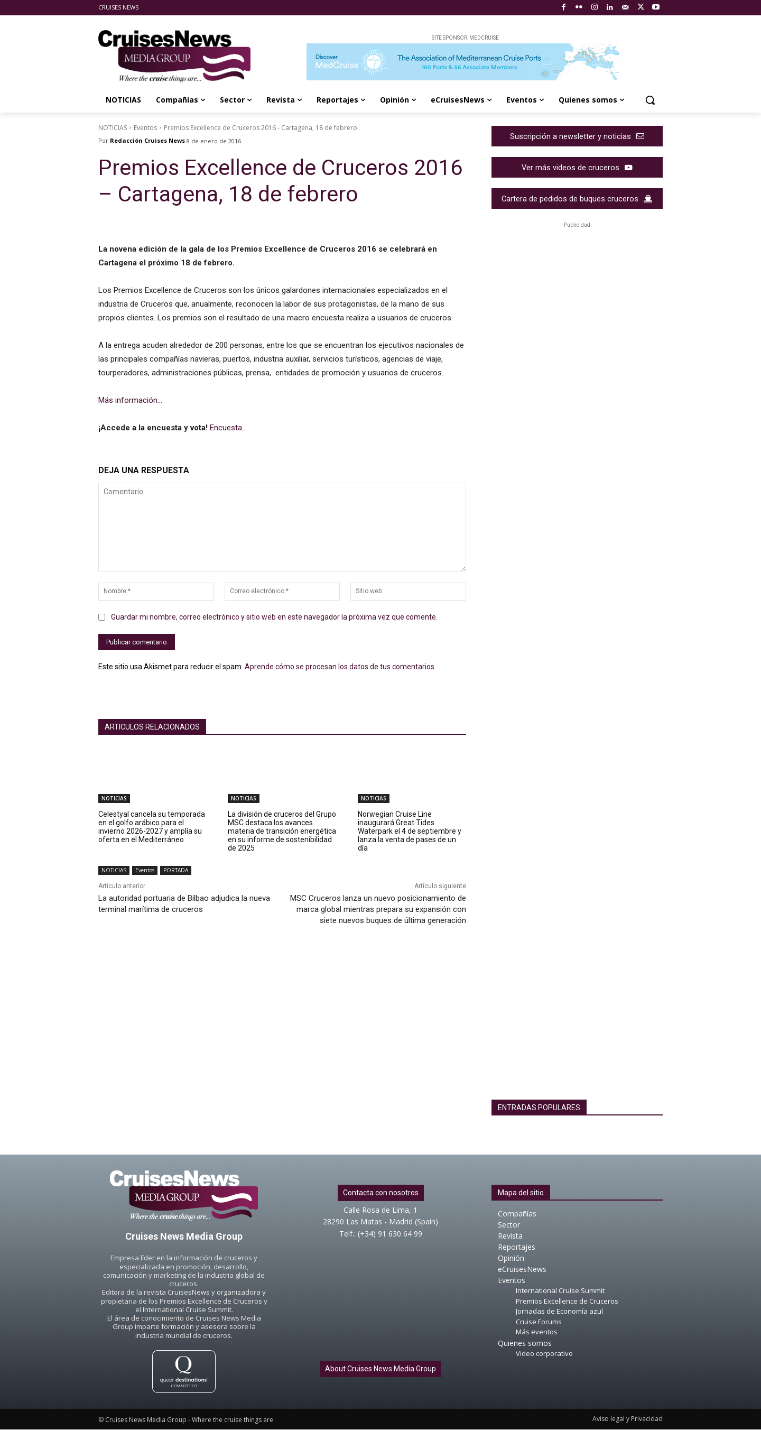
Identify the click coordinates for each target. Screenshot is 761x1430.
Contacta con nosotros (381, 1193)
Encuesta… (228, 427)
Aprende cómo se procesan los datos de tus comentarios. (340, 666)
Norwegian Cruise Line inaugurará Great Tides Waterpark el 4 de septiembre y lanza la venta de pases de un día (409, 831)
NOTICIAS (112, 127)
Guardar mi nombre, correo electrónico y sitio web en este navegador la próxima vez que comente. (274, 617)
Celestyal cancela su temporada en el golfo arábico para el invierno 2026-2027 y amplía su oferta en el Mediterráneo (151, 827)
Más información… (130, 400)
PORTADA (175, 870)
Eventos (145, 127)
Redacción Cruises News (147, 140)
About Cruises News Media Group (380, 1369)
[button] (650, 100)
